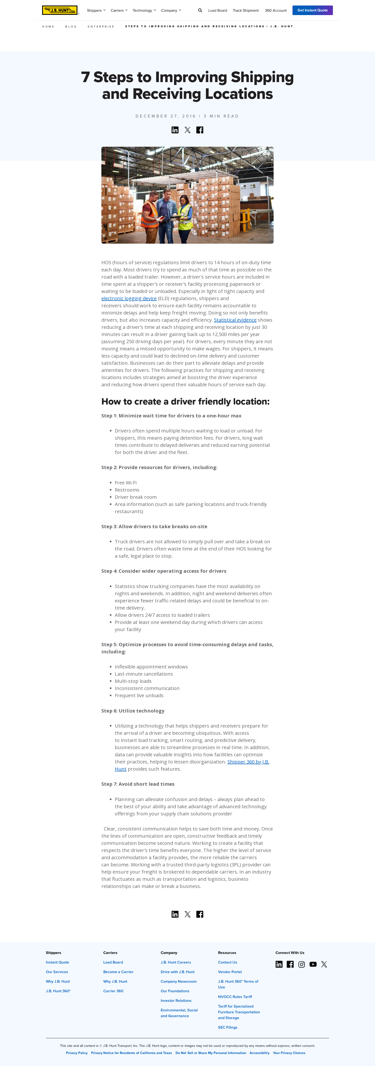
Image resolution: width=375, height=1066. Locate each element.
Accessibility (259, 1053)
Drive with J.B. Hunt (177, 972)
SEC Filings (227, 1027)
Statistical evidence (235, 320)
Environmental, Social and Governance (179, 1013)
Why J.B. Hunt (58, 981)
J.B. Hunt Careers (176, 962)
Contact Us (227, 962)
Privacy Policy (77, 1053)
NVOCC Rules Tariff (235, 996)
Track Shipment (246, 10)
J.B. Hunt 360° (58, 991)
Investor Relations (176, 1000)
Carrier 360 (113, 991)
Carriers (119, 10)
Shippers (96, 10)
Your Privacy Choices (289, 1053)
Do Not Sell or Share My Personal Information (211, 1053)
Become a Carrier (118, 972)
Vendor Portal (230, 972)
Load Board (217, 10)
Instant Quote (57, 962)
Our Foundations (175, 991)
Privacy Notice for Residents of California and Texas (131, 1053)
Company (171, 10)
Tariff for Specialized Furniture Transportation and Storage (239, 1012)
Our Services (57, 972)
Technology (144, 10)
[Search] (200, 10)
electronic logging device (129, 298)
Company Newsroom (179, 981)
